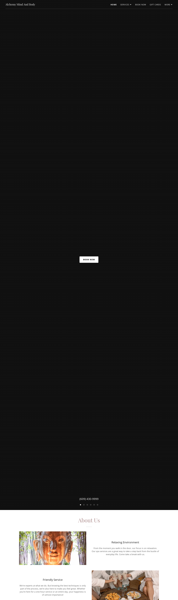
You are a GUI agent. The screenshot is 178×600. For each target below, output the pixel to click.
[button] (80, 504)
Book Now (89, 259)
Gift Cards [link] (155, 4)
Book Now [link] (140, 4)
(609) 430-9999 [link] (89, 499)
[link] (20, 4)
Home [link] (114, 4)
